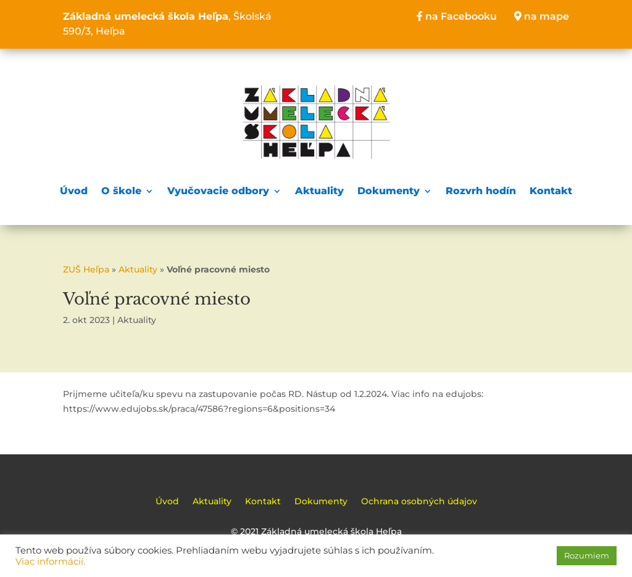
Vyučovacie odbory (218, 191)
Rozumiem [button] (586, 555)
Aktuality (319, 191)
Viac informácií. (50, 561)
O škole (121, 191)
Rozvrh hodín (481, 191)
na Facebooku (457, 16)
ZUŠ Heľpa (86, 269)
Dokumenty (388, 191)
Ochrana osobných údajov (419, 502)
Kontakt (551, 191)
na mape (541, 16)
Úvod (74, 191)
